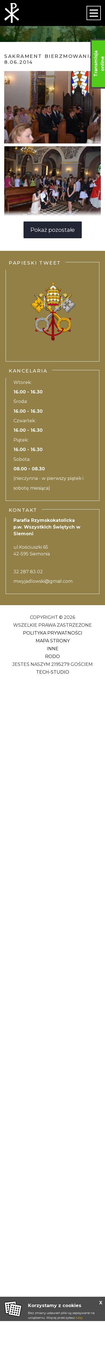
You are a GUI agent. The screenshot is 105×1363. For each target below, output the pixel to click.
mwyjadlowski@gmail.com (43, 581)
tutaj (79, 1318)
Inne (53, 648)
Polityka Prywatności (52, 633)
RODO (52, 656)
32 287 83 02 (28, 571)
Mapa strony (53, 640)
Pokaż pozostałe (52, 230)
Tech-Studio (52, 672)
